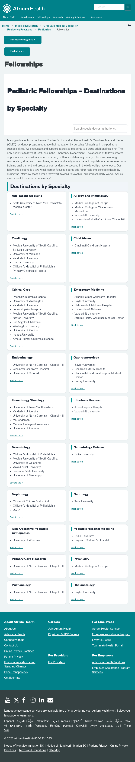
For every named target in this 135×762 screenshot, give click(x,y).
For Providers (56, 662)
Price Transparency (16, 672)
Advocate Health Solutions (108, 662)
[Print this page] (129, 25)
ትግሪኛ (93, 726)
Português (41, 726)
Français (65, 721)
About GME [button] (9, 17)
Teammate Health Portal (107, 645)
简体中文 (43, 721)
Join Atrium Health (60, 628)
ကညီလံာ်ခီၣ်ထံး (114, 721)
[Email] (50, 700)
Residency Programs (19, 30)
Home (5, 26)
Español (9, 721)
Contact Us (11, 645)
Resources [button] (96, 17)
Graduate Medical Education (60, 26)
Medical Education (26, 26)
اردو (118, 726)
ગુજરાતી (77, 721)
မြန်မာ (30, 721)
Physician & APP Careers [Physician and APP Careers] (63, 634)
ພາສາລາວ (16, 726)
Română (55, 726)
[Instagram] (33, 700)
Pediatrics (44, 30)
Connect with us (14, 640)
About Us (10, 628)
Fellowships (43, 17)
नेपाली (28, 726)
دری (54, 721)
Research (57, 17)
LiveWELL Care (101, 640)
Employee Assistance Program (111, 634)
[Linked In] (41, 700)
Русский (68, 726)
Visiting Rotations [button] (75, 17)
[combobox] (109, 7)
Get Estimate (12, 677)
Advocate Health (14, 634)
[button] (128, 7)
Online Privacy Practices (19, 651)
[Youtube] (7, 700)
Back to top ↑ (16, 214)
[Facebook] (24, 700)
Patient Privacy (13, 656)
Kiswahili (81, 726)
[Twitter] (16, 700)
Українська (106, 726)
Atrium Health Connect (106, 628)
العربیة (21, 721)
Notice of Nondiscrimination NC (24, 745)
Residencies (27, 17)
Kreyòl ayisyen (94, 721)
